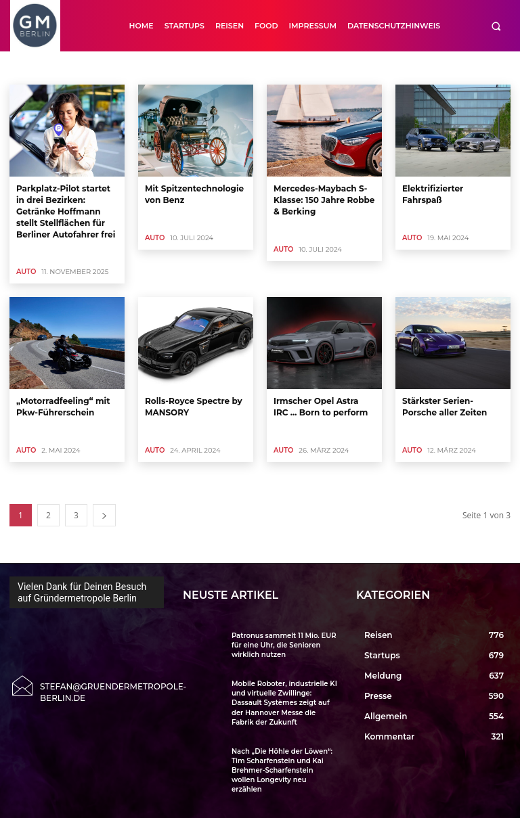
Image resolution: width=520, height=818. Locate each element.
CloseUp (344, 67)
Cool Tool (388, 67)
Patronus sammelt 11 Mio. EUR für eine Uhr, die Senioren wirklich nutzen (284, 645)
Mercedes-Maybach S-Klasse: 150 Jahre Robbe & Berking (324, 200)
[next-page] (104, 515)
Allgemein (85, 67)
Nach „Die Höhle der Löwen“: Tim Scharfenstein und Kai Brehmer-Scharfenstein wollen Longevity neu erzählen (282, 769)
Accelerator (34, 67)
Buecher (256, 67)
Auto (184, 67)
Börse (217, 67)
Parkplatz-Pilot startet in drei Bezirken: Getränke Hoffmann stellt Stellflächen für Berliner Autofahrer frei (65, 211)
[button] (496, 26)
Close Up (299, 67)
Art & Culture (140, 67)
